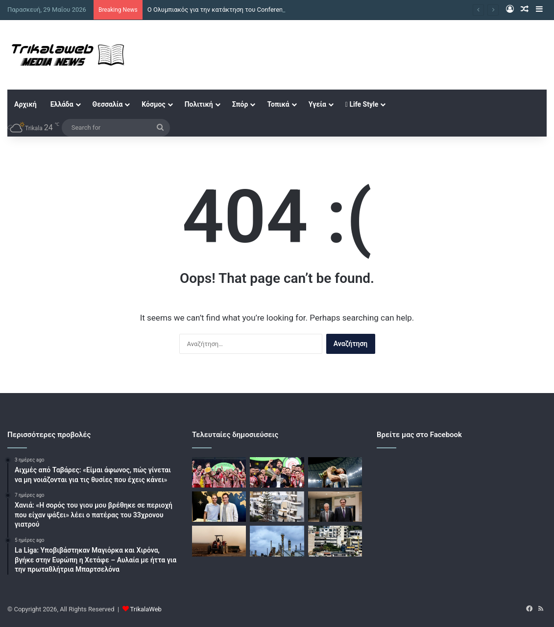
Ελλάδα (61, 104)
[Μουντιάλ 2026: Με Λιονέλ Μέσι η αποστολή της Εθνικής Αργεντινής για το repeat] (335, 472)
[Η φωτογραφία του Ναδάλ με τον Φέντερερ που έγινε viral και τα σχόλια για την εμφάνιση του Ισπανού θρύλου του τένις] (219, 506)
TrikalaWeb (146, 609)
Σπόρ (240, 104)
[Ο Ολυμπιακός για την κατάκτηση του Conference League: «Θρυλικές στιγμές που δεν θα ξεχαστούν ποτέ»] (219, 472)
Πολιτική (199, 104)
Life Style (361, 104)
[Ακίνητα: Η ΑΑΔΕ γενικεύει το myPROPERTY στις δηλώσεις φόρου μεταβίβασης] (277, 506)
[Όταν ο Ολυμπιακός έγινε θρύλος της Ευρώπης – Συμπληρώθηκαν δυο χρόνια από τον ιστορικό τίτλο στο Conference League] (277, 472)
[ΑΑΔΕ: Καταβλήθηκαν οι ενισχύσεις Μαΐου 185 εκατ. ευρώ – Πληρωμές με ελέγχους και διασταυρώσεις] (219, 541)
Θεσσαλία (108, 104)
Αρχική (25, 104)
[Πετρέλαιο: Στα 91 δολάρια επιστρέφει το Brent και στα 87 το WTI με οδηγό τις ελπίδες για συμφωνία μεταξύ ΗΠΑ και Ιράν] (277, 541)
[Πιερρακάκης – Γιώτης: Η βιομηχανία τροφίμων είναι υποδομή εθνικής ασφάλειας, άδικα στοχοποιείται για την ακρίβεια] (335, 506)
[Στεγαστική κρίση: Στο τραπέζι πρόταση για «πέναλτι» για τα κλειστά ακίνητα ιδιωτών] (335, 541)
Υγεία (317, 104)
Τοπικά (278, 104)
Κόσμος (153, 104)
